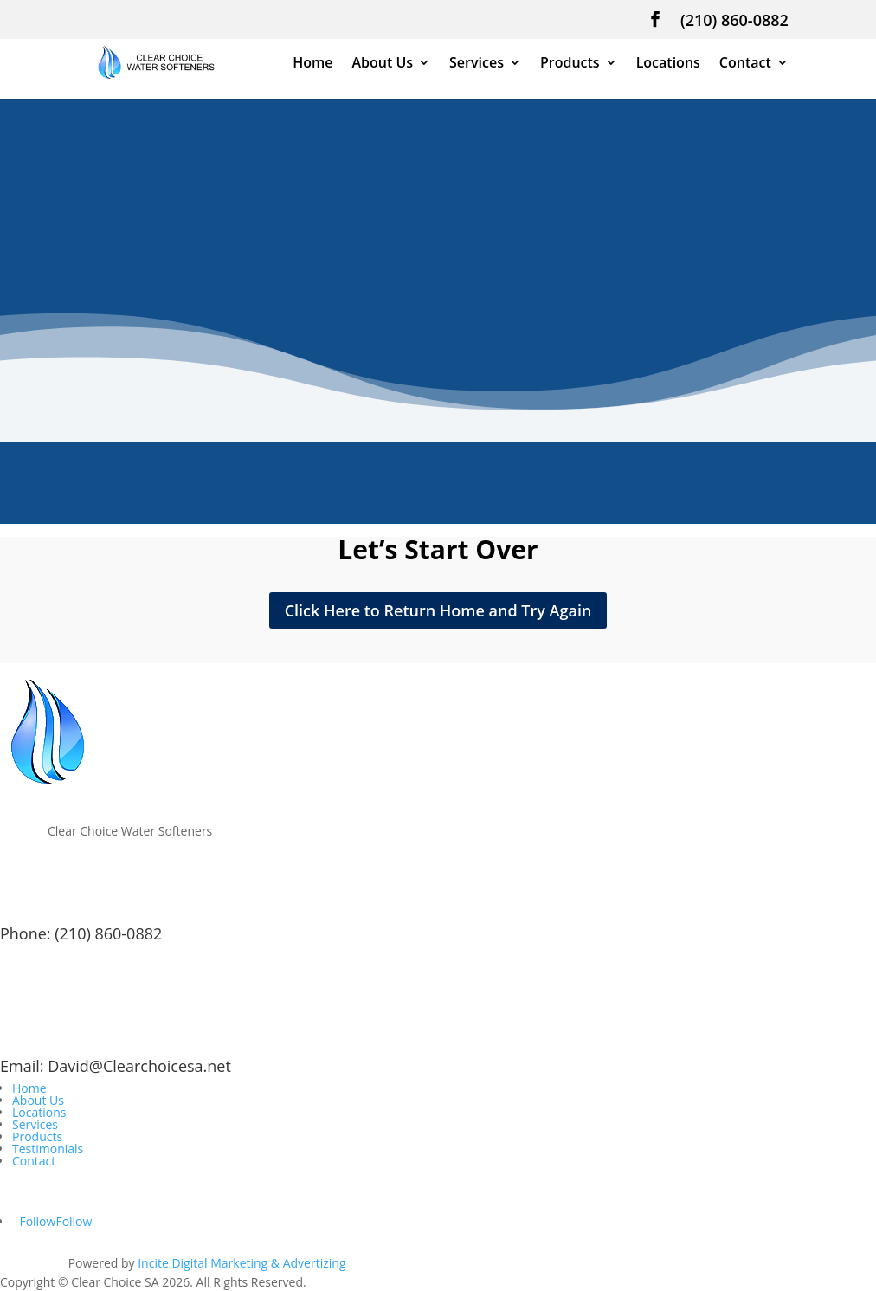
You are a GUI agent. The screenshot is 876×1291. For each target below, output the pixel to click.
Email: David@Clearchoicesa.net (115, 1065)
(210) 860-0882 (734, 21)
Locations (668, 64)
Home (312, 64)
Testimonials (47, 1148)
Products (570, 64)
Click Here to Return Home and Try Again (438, 610)
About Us (382, 64)
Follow (73, 1221)
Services (476, 64)
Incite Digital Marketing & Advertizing (241, 1263)
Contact (745, 64)
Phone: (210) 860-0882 (81, 933)
